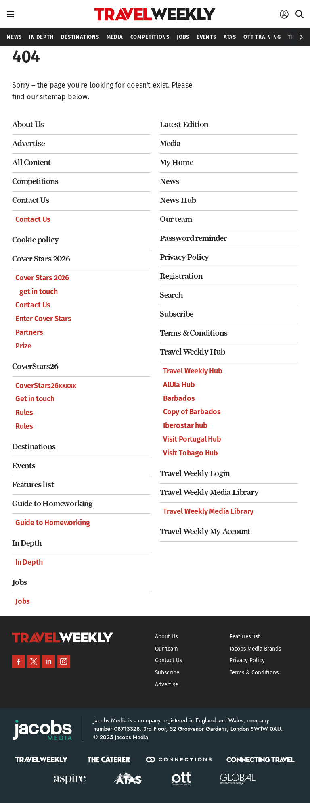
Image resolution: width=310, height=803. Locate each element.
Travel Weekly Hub (192, 352)
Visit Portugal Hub (192, 439)
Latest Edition (184, 124)
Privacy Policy (184, 257)
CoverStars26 (35, 366)
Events (24, 465)
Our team (176, 219)
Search (171, 295)
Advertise (28, 143)
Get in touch (34, 398)
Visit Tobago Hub (190, 452)
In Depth (26, 543)
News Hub (178, 200)
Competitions (35, 181)
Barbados (179, 398)
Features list (33, 484)
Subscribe (176, 314)
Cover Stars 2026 (41, 258)
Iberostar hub (185, 425)
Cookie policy (35, 239)
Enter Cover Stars (43, 318)
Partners (29, 332)
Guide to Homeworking (52, 503)
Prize (23, 346)
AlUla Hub (179, 384)
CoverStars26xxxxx (45, 385)
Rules (24, 412)
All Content (31, 162)
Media (170, 143)
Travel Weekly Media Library (209, 492)
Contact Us (30, 200)
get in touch (38, 291)
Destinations (34, 446)
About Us (28, 124)
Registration (181, 276)
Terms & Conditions (193, 333)
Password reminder (193, 238)
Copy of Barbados (192, 411)
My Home (176, 162)
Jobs (19, 582)
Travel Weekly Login (195, 473)
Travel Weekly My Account (205, 531)
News (169, 181)
